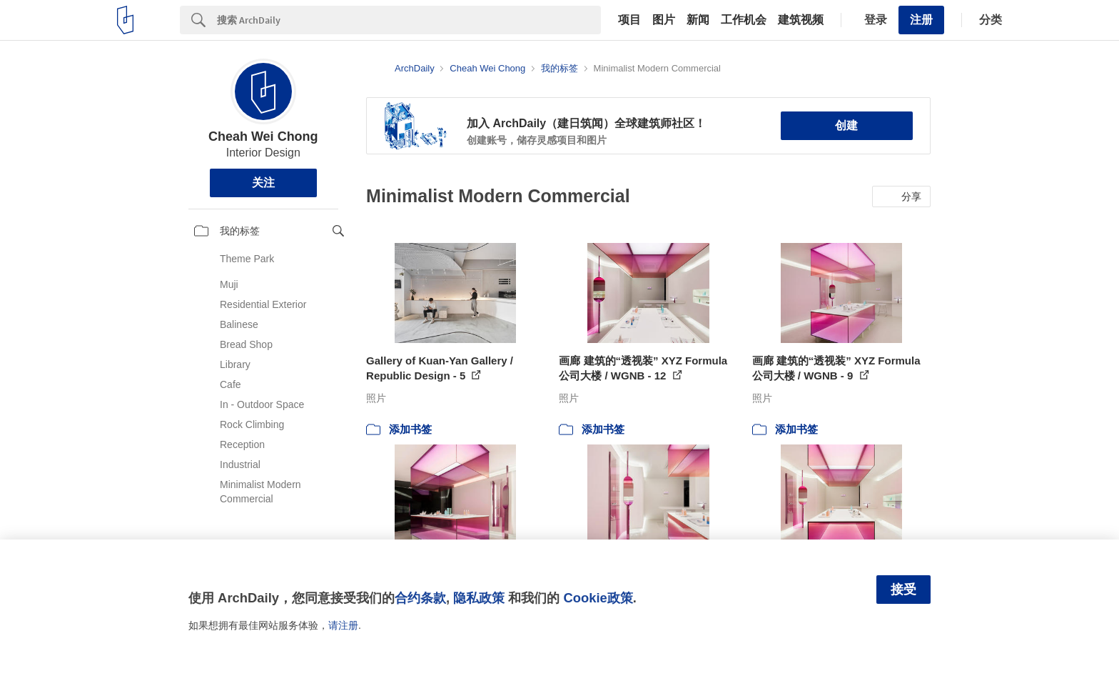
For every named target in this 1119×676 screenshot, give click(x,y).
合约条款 (420, 597)
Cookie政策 (597, 597)
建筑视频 (801, 20)
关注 (263, 183)
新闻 (698, 20)
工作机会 (743, 20)
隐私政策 (479, 597)
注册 (921, 20)
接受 (903, 589)
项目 (629, 20)
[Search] (409, 20)
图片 (663, 20)
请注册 (343, 625)
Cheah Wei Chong (263, 136)
